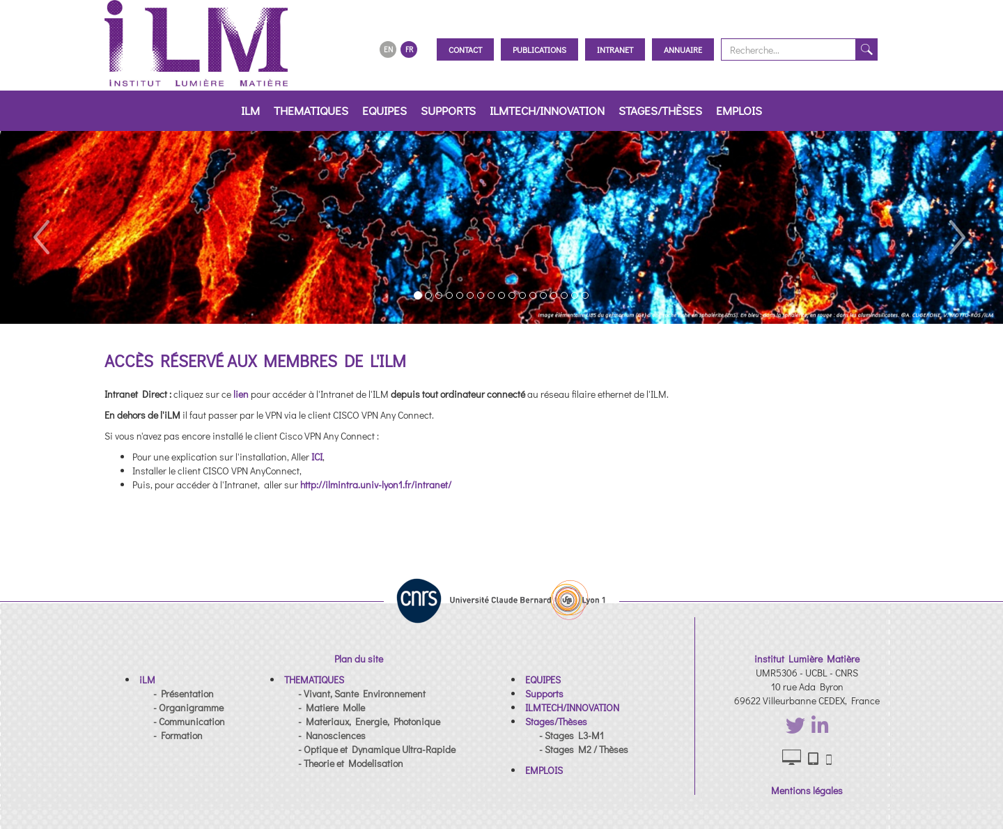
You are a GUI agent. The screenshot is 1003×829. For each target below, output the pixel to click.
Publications (539, 49)
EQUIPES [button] (384, 110)
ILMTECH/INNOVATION (547, 110)
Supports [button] (448, 110)
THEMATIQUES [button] (311, 110)
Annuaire (683, 49)
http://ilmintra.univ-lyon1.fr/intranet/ (375, 484)
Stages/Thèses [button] (660, 110)
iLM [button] (250, 110)
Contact (465, 49)
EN (388, 49)
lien (242, 394)
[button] (40, 227)
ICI (316, 456)
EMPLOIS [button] (739, 110)
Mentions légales (807, 790)
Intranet (615, 49)
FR (409, 49)
